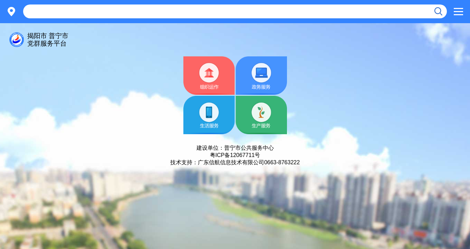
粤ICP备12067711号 (235, 155)
